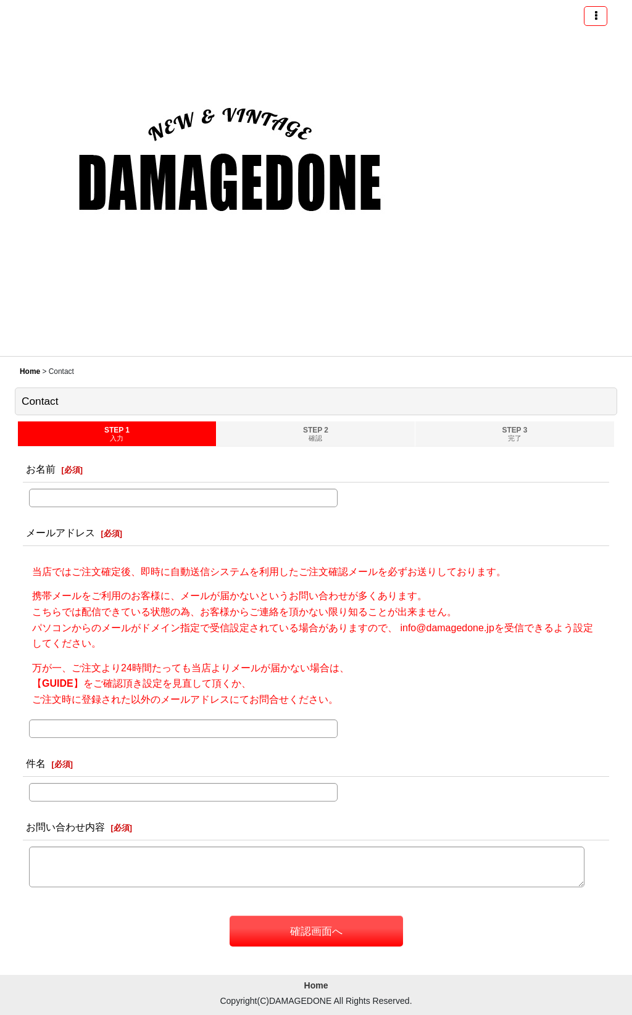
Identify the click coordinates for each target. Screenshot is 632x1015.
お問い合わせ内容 (65, 826)
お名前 (41, 468)
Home (316, 985)
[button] (595, 16)
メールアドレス (60, 532)
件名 (36, 763)
